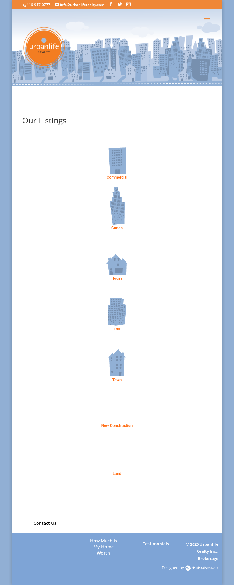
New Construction (117, 426)
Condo (117, 228)
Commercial (117, 177)
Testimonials (156, 544)
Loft (117, 329)
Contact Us (45, 523)
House (117, 278)
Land (117, 474)
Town (117, 380)
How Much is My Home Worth (103, 544)
